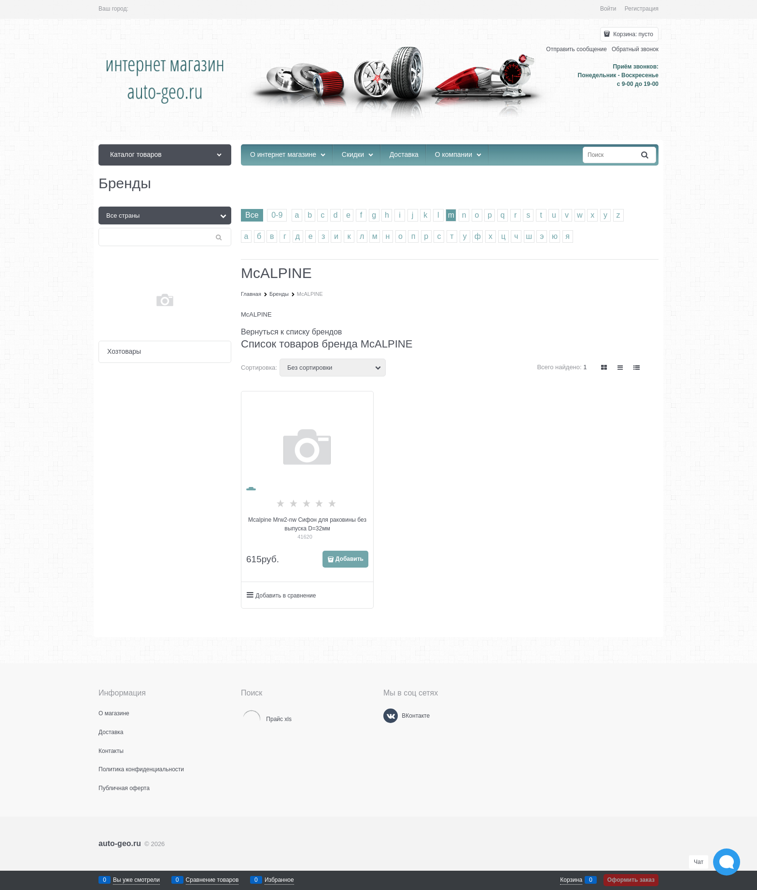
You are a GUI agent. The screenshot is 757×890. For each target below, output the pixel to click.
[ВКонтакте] (390, 716)
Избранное (279, 880)
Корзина (571, 880)
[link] (604, 368)
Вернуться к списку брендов (291, 332)
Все (252, 215)
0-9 (276, 215)
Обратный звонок (635, 49)
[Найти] (645, 155)
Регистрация (642, 8)
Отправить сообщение (576, 49)
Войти (608, 8)
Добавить (350, 559)
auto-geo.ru (119, 843)
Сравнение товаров (212, 880)
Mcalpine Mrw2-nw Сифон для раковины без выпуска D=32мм (307, 524)
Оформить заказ (631, 879)
